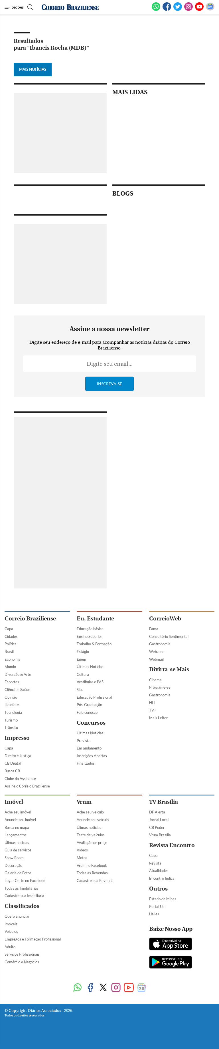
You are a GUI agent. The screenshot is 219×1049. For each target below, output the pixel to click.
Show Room (14, 857)
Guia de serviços (18, 850)
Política (11, 644)
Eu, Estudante (95, 618)
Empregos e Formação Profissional (33, 939)
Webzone (157, 651)
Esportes (12, 682)
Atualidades (159, 870)
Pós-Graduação (89, 704)
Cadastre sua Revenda (95, 880)
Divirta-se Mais (169, 669)
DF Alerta (157, 812)
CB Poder (157, 827)
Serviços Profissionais (22, 954)
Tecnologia (13, 712)
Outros (158, 888)
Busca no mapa (17, 827)
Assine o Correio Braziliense (27, 786)
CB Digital (13, 763)
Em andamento (89, 748)
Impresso (17, 738)
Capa (9, 628)
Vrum (84, 802)
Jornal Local (159, 819)
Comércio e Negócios (22, 962)
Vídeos (82, 850)
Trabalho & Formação (94, 644)
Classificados (22, 906)
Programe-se (160, 687)
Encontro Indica (162, 878)
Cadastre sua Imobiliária (24, 895)
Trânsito (11, 727)
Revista (155, 863)
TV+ (152, 710)
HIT (152, 702)
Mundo (10, 666)
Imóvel (14, 802)
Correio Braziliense (30, 618)
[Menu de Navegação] (14, 7)
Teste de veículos (91, 835)
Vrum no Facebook (92, 865)
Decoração (13, 865)
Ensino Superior (89, 636)
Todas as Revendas (92, 873)
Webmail (156, 659)
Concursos (91, 723)
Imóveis (11, 924)
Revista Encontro (172, 845)
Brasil (9, 651)
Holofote (12, 704)
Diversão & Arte (18, 674)
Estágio (83, 651)
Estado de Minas (162, 899)
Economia (13, 659)
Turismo (11, 720)
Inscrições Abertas (92, 755)
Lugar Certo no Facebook (25, 880)
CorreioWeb (165, 618)
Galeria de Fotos (18, 873)
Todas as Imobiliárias (21, 888)
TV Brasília (163, 802)
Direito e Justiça (18, 755)
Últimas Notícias (90, 666)
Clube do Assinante (20, 778)
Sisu (80, 689)
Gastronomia (160, 644)
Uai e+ (154, 914)
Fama (153, 628)
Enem (81, 659)
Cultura (83, 674)
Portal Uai (157, 906)
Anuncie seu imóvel (20, 819)
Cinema (155, 680)
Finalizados (86, 763)
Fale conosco (87, 712)
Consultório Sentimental (168, 636)
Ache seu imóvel (18, 812)
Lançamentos (16, 835)
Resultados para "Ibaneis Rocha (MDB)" (51, 44)
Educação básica (90, 628)
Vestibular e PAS (90, 682)
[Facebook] (167, 9)
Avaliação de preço (92, 842)
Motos (82, 857)
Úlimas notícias (17, 842)
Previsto (83, 740)
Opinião (11, 697)
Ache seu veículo (90, 812)
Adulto (10, 946)
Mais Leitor (158, 718)
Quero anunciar (17, 916)
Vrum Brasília (160, 835)
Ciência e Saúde (17, 689)
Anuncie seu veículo (93, 819)
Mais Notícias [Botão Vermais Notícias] (32, 69)
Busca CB (12, 771)
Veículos (11, 931)
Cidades (11, 636)
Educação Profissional (94, 697)
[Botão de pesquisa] (29, 7)
